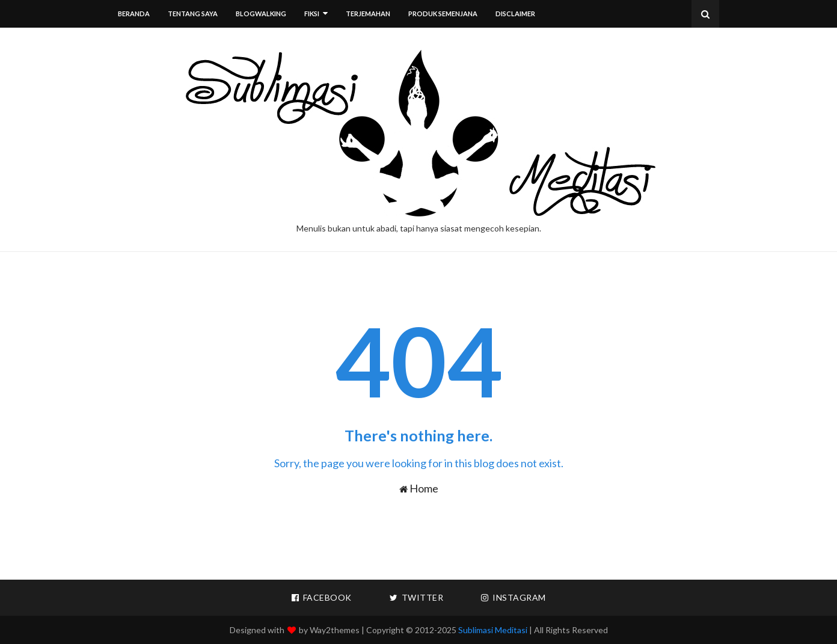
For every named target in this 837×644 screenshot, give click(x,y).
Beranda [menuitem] (134, 13)
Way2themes (335, 630)
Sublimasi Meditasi (492, 630)
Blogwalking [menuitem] (261, 13)
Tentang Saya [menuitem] (193, 13)
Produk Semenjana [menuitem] (442, 13)
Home (418, 488)
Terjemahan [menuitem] (368, 13)
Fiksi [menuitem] (311, 13)
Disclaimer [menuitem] (515, 13)
